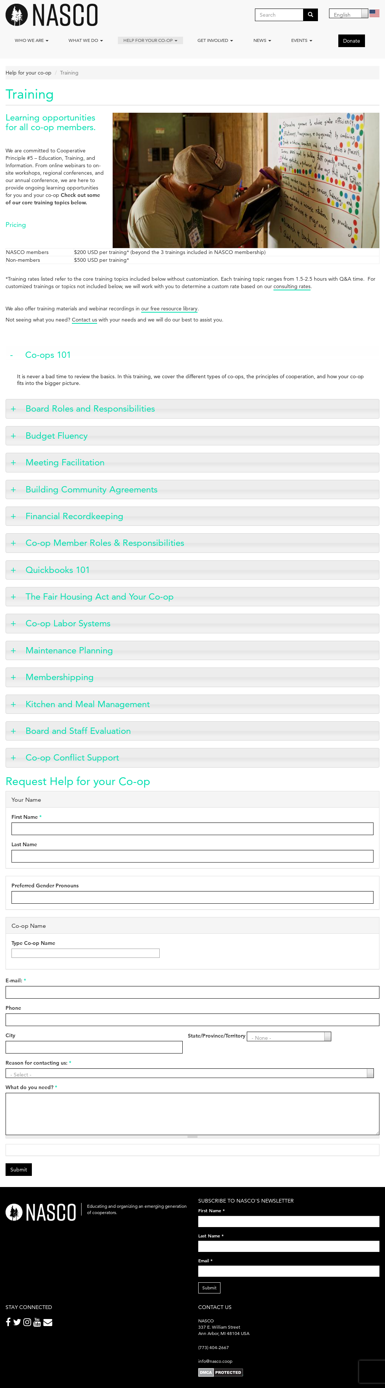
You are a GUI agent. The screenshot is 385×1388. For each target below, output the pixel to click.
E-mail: (16, 980)
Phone (13, 1008)
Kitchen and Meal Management (88, 704)
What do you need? (31, 1087)
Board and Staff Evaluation (78, 730)
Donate (351, 40)
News (262, 40)
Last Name (24, 844)
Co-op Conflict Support (72, 757)
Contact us (84, 319)
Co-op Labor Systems (68, 623)
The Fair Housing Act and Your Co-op (100, 596)
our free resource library (169, 308)
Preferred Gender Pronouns (45, 885)
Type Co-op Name (33, 943)
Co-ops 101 (48, 354)
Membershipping (60, 677)
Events (301, 40)
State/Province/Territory (216, 1035)
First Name (26, 817)
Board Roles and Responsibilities (90, 408)
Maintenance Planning (69, 650)
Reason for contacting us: (38, 1062)
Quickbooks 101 (58, 569)
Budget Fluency (57, 435)
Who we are (32, 40)
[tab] (192, 355)
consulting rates (292, 286)
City (10, 1035)
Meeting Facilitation (65, 462)
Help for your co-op (150, 40)
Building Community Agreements (91, 489)
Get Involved (215, 40)
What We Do (86, 40)
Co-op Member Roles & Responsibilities (105, 542)
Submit (18, 1169)
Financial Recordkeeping (74, 516)
